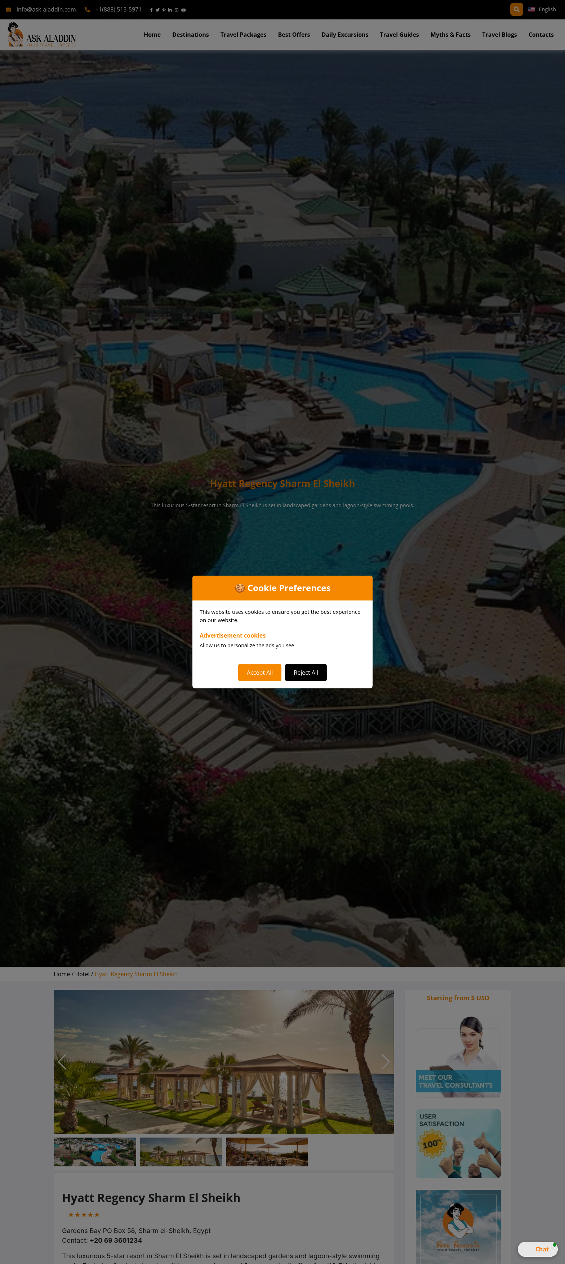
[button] (538, 1249)
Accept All (260, 672)
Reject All (306, 672)
